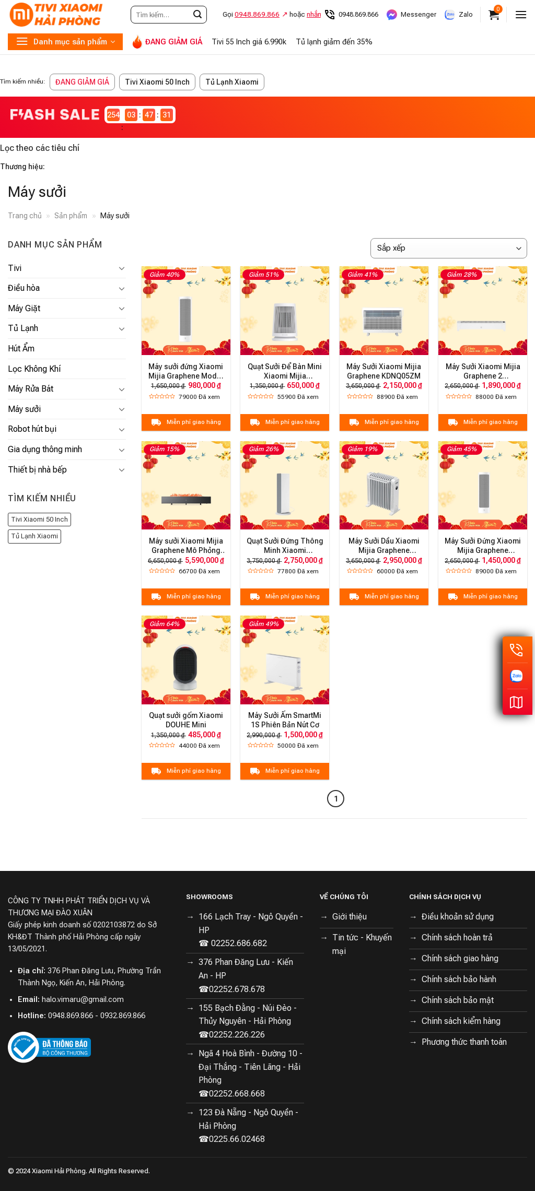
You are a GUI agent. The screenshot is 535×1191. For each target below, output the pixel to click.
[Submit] (197, 14)
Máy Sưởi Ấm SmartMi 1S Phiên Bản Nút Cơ (284, 720)
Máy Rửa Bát (30, 389)
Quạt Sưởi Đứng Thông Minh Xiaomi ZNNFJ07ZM (285, 546)
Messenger (411, 14)
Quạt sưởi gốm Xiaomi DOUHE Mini (186, 720)
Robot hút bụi (32, 429)
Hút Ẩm (21, 348)
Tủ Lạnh (23, 328)
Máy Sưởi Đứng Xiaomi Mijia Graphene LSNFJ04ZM (483, 546)
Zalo (458, 14)
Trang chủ (25, 215)
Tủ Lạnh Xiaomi (232, 82)
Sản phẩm (70, 215)
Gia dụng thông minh (45, 449)
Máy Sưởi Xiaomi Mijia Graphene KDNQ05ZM (383, 371)
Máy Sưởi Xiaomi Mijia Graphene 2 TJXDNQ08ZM (483, 371)
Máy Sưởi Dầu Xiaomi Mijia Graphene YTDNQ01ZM (384, 546)
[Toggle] (122, 268)
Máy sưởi (24, 409)
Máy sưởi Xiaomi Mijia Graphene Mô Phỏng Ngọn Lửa (186, 546)
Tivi (14, 268)
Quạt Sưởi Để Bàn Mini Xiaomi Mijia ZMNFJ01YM (285, 371)
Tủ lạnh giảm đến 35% (334, 42)
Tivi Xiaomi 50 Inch (157, 82)
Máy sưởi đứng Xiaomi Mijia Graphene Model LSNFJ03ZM (185, 371)
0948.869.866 (350, 14)
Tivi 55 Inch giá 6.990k (249, 42)
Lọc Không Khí (34, 369)
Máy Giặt (24, 308)
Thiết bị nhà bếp (37, 470)
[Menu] (521, 14)
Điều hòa (24, 288)
